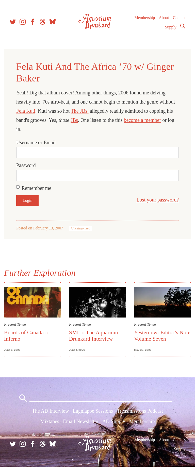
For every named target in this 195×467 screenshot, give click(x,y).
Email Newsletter (80, 421)
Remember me (36, 188)
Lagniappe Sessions (93, 411)
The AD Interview (50, 411)
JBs (74, 120)
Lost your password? (157, 200)
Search (182, 26)
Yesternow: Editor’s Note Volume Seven (162, 335)
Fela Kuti (25, 111)
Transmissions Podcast (140, 411)
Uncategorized (80, 228)
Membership (144, 17)
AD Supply (113, 421)
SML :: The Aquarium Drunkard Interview (93, 335)
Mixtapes (49, 421)
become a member (142, 120)
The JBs (80, 111)
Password (26, 165)
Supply (170, 27)
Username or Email (36, 142)
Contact (179, 17)
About (164, 17)
